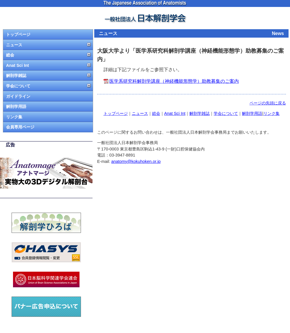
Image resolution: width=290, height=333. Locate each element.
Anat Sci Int (17, 65)
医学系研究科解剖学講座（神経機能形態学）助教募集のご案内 (174, 81)
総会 (10, 55)
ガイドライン (18, 96)
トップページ (18, 34)
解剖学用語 (16, 106)
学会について (18, 86)
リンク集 (14, 117)
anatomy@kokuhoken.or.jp (136, 161)
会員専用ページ (20, 127)
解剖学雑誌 (16, 75)
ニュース (14, 45)
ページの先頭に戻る (268, 103)
